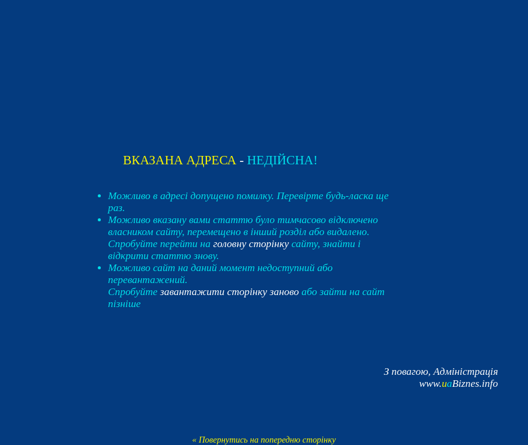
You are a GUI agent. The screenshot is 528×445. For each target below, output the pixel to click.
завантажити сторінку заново (229, 291)
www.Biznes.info (458, 383)
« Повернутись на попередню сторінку (263, 439)
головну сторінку (251, 243)
